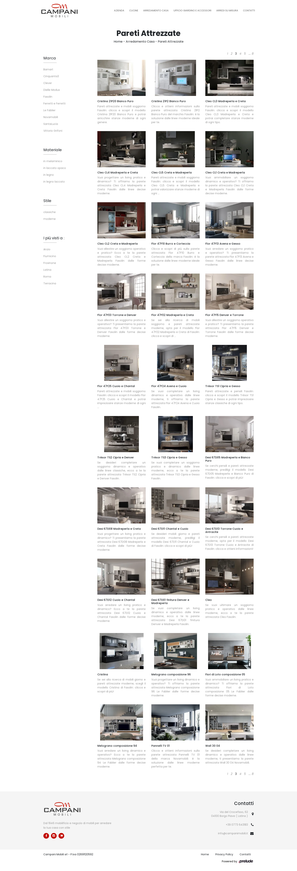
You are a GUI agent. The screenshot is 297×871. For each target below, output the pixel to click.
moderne (49, 219)
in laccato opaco (54, 168)
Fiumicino (49, 256)
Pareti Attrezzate (171, 41)
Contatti (249, 10)
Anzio (46, 249)
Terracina (49, 283)
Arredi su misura (227, 10)
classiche (49, 212)
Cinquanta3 (51, 76)
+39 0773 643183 (237, 825)
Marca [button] (49, 58)
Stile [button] (47, 200)
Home (118, 41)
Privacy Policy (224, 854)
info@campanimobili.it (233, 833)
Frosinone (49, 263)
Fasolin (47, 97)
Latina (47, 270)
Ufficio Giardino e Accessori (192, 10)
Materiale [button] (52, 149)
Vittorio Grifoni (52, 131)
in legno (48, 175)
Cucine (133, 10)
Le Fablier (49, 110)
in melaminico (52, 161)
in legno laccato (54, 182)
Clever (47, 83)
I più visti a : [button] (53, 238)
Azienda (119, 10)
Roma (47, 276)
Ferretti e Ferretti (54, 103)
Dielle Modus (51, 90)
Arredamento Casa (156, 10)
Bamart (48, 69)
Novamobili (50, 117)
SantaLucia (50, 124)
